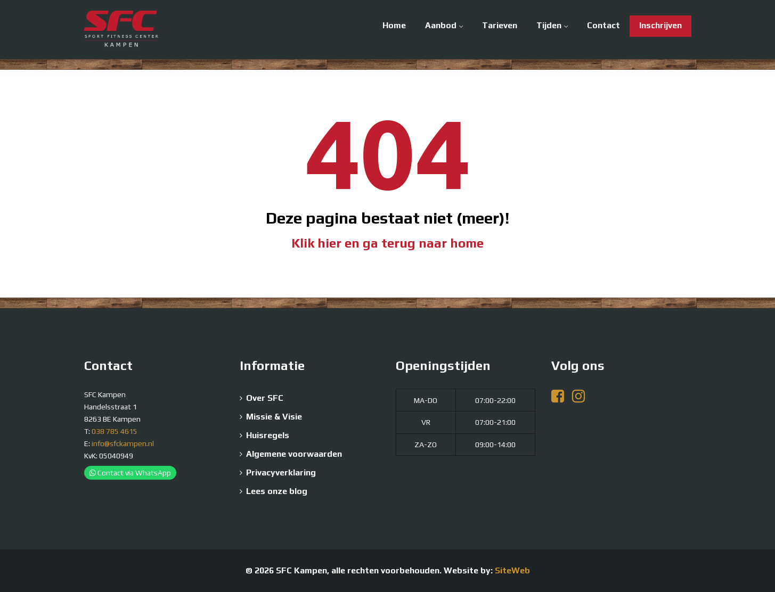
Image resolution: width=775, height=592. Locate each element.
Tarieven (499, 25)
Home (394, 25)
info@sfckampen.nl (123, 443)
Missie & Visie (274, 417)
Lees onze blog (276, 491)
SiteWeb (512, 570)
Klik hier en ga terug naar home (387, 243)
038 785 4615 (114, 431)
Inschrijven (660, 25)
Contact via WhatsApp (130, 472)
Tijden (548, 25)
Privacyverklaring (281, 472)
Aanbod (440, 25)
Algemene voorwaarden (294, 454)
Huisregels (267, 435)
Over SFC (264, 398)
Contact (603, 25)
